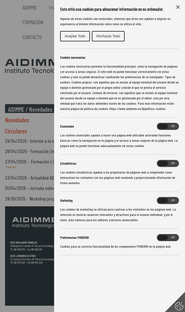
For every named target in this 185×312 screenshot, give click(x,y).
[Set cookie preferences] (175, 302)
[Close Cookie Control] (178, 7)
